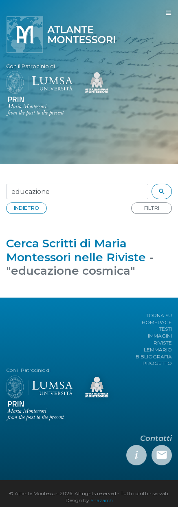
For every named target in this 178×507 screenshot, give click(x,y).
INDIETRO (26, 208)
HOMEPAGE (157, 322)
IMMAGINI (160, 336)
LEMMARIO (158, 350)
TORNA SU (159, 315)
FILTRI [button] (151, 208)
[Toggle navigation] (168, 13)
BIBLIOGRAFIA (154, 357)
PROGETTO (157, 363)
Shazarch (101, 500)
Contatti (156, 438)
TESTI (165, 329)
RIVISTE (163, 343)
